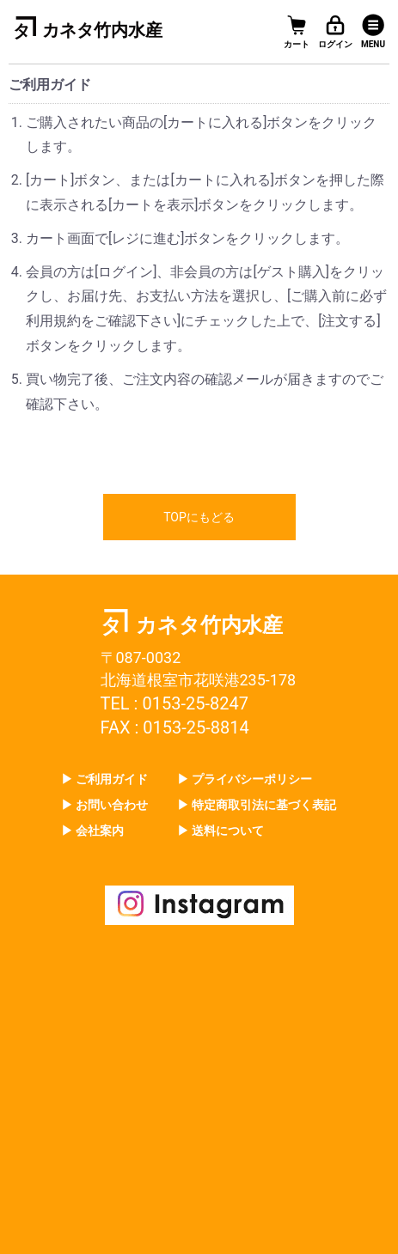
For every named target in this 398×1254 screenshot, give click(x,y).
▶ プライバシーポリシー (244, 779)
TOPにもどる (199, 517)
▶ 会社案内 (92, 830)
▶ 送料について (220, 830)
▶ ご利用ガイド (104, 779)
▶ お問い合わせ (104, 805)
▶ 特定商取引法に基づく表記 (256, 805)
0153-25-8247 (195, 703)
